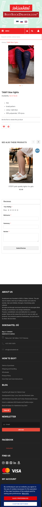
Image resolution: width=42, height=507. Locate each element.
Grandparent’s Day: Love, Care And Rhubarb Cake (18, 395)
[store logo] (21, 8)
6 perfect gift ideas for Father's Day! (13, 392)
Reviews (7, 201)
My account (38, 31)
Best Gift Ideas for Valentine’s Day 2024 (14, 405)
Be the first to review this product (12, 119)
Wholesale (5, 372)
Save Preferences (20, 498)
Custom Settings (20, 504)
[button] (20, 85)
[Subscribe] (21, 429)
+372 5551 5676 (10, 343)
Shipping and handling (9, 369)
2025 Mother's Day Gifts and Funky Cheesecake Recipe (19, 399)
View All (6, 410)
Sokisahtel (9, 448)
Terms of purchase (8, 365)
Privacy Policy (6, 375)
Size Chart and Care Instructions (12, 379)
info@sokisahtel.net (11, 349)
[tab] (21, 201)
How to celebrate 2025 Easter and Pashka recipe (17, 402)
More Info (25, 493)
